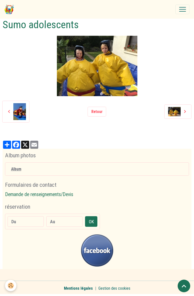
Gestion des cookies (114, 288)
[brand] (10, 9)
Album (16, 169)
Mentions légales (78, 288)
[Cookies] (10, 285)
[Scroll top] (184, 286)
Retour (97, 111)
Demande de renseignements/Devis (39, 194)
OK (91, 221)
